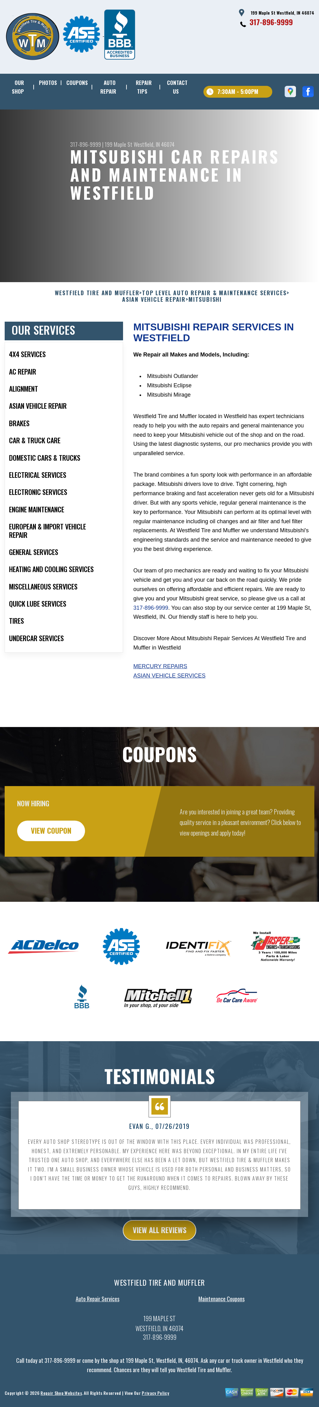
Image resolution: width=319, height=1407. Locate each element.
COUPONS (77, 82)
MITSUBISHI (205, 330)
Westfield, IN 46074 (154, 144)
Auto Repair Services (97, 1329)
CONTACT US (177, 87)
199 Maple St (118, 144)
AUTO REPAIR (108, 87)
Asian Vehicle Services (169, 706)
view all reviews (159, 1260)
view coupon (51, 861)
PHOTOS (48, 82)
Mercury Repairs (160, 696)
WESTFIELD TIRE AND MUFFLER (97, 323)
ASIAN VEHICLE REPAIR (154, 330)
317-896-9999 (271, 21)
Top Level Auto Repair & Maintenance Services (214, 323)
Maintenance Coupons (221, 1329)
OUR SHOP (18, 87)
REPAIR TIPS (144, 87)
